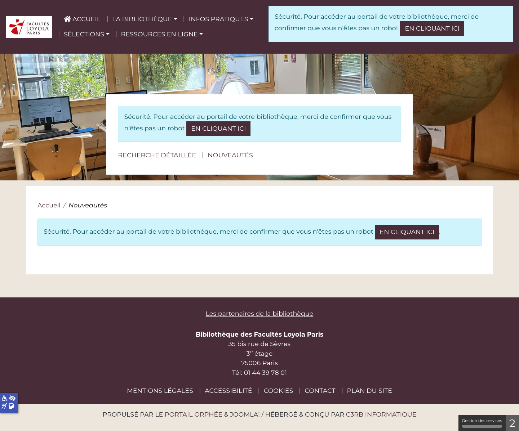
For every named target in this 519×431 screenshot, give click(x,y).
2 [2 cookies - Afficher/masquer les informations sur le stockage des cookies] (512, 423)
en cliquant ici (432, 28)
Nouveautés (230, 155)
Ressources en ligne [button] (159, 34)
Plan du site (369, 390)
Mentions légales (160, 390)
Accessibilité (228, 390)
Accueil (82, 19)
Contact (320, 390)
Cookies (278, 390)
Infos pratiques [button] (218, 19)
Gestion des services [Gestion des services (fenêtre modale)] (482, 423)
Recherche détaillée (157, 155)
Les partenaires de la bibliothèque (260, 313)
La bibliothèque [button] (142, 19)
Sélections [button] (84, 34)
